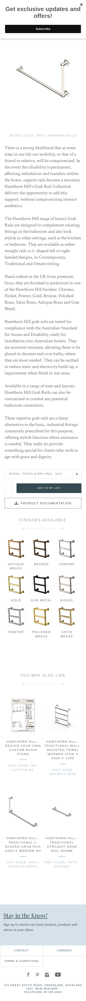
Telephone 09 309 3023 (43, 992)
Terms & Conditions (21, 961)
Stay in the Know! (25, 915)
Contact (21, 950)
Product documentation (46, 503)
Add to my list (49, 488)
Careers (64, 950)
